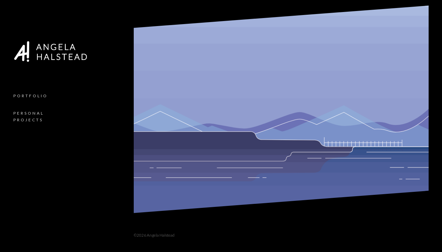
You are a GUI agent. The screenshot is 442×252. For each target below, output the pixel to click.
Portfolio (30, 95)
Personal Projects (28, 116)
